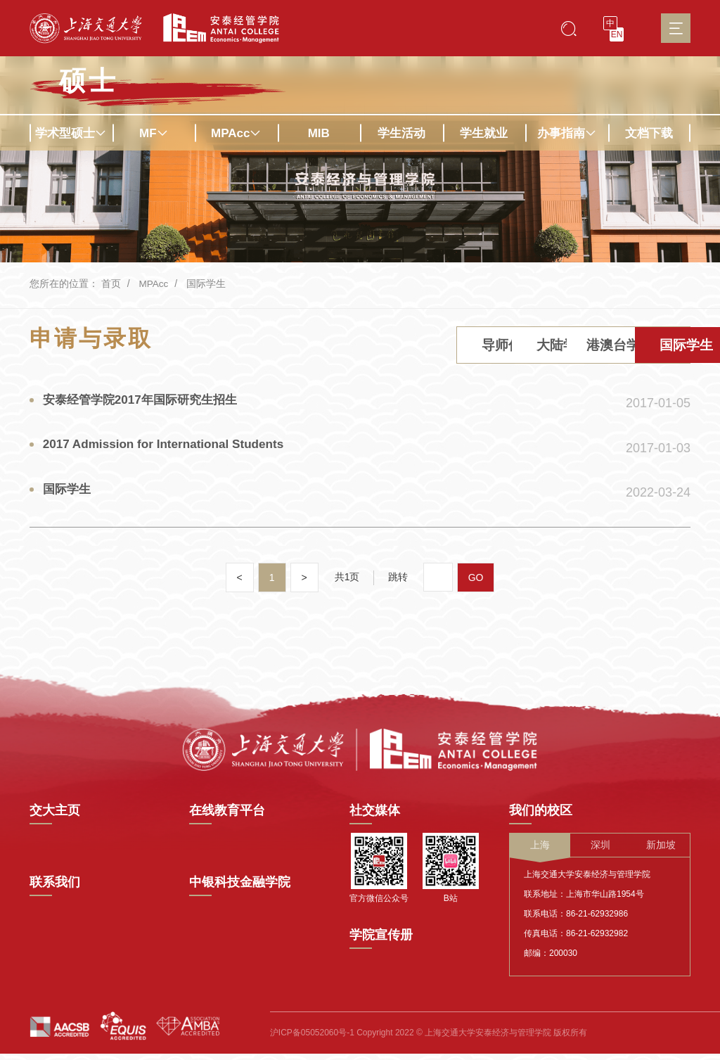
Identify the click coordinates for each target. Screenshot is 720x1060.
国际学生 (206, 283)
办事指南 (566, 133)
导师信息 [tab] (282, 347)
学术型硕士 (70, 133)
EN (617, 34)
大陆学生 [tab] (399, 347)
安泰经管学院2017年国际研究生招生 (146, 404)
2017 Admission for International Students (170, 451)
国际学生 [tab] (632, 347)
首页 (111, 283)
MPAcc (236, 133)
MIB (319, 133)
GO (476, 586)
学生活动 (401, 133)
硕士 (88, 81)
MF (153, 133)
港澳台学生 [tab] (515, 347)
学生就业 (484, 133)
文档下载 (649, 133)
